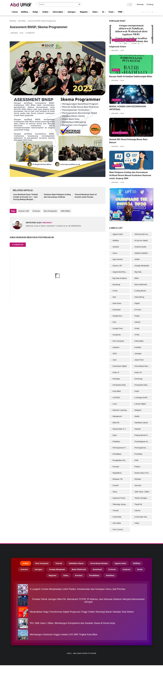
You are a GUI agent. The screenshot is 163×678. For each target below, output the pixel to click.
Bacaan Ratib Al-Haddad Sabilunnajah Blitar (130, 76)
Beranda (13, 21)
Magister (84, 12)
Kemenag (138, 379)
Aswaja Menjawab (142, 266)
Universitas (117, 517)
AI (103, 12)
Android (116, 247)
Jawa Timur (139, 360)
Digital (137, 303)
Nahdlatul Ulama (141, 423)
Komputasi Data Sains (143, 385)
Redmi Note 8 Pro (142, 473)
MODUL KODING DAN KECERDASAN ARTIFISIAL (127, 108)
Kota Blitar (117, 391)
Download (116, 310)
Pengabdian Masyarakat (121, 460)
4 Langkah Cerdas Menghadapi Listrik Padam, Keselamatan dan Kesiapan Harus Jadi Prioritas (77, 590)
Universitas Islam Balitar (143, 517)
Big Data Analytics (120, 278)
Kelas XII (138, 372)
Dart (114, 297)
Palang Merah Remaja (143, 435)
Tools (110, 12)
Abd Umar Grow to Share (84, 655)
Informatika (58, 12)
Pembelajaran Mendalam (143, 442)
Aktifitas (24, 12)
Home (14, 12)
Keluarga (116, 379)
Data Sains (117, 303)
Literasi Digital (140, 404)
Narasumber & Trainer (121, 429)
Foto (114, 322)
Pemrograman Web (142, 448)
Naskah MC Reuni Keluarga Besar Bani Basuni (128, 141)
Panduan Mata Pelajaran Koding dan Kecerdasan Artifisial (57, 195)
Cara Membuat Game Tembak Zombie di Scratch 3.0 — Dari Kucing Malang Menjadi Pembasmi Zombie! (25, 197)
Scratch (116, 485)
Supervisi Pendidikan (121, 498)
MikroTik (116, 423)
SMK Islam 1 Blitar (142, 492)
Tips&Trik (138, 504)
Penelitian (138, 454)
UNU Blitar (22, 21)
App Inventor (118, 259)
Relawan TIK (118, 479)
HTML (137, 335)
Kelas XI (116, 372)
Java (114, 360)
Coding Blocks (140, 291)
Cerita (115, 291)
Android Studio (140, 247)
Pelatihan (116, 442)
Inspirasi (116, 347)
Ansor (115, 253)
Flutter (137, 316)
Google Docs (118, 328)
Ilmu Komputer (49, 211)
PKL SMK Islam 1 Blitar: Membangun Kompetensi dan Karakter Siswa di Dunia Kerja (72, 625)
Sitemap (140, 4)
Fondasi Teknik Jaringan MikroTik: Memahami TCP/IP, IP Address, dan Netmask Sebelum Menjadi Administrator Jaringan (88, 602)
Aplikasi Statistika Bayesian (143, 253)
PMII (136, 460)
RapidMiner (117, 473)
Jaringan (71, 12)
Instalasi (138, 347)
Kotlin (137, 391)
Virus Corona (118, 529)
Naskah (138, 429)
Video (94, 12)
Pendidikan (117, 454)
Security (138, 485)
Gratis (137, 328)
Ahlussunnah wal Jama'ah (123, 40)
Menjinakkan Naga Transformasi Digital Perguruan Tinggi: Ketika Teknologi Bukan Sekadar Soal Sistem (82, 613)
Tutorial (116, 100)
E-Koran (35, 211)
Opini (115, 435)
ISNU (115, 353)
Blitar (137, 278)
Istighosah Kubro (117, 46)
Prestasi (116, 467)
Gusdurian (117, 335)
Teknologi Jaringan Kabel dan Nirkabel (121, 504)
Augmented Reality (120, 272)
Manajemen (117, 416)
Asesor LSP (23, 211)
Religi (35, 12)
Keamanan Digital (120, 366)
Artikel (45, 12)
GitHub (137, 322)
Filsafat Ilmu (117, 316)
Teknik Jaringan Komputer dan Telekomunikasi (143, 498)
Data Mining (139, 297)
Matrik (137, 416)
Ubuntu (137, 511)
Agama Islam (118, 234)
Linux (115, 404)
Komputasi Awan (119, 385)
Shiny (115, 492)
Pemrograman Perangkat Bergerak (121, 448)
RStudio (138, 479)
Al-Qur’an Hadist (119, 133)
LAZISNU (116, 398)
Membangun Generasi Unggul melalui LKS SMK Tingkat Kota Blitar (63, 636)
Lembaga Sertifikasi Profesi (143, 398)
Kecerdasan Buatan (142, 366)
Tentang (149, 4)
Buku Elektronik (141, 285)
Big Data (138, 272)
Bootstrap (116, 285)
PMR (120, 12)
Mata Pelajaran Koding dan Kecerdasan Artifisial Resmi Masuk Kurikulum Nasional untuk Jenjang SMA (130, 175)
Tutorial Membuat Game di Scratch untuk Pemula (86, 195)
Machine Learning (120, 410)
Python (137, 467)
